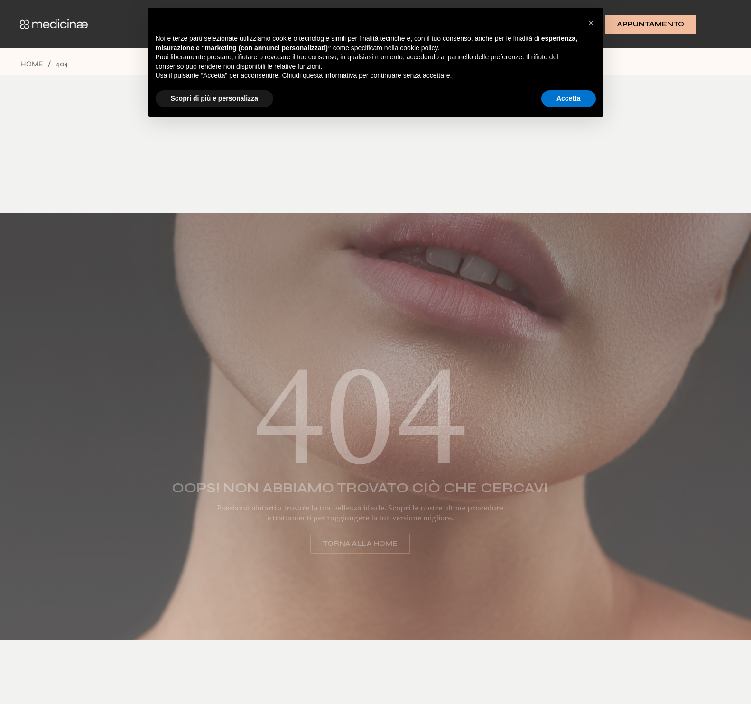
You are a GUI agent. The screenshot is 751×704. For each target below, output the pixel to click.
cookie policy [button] (418, 48)
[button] (591, 22)
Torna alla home (352, 543)
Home (31, 63)
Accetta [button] (568, 98)
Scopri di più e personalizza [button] (214, 98)
